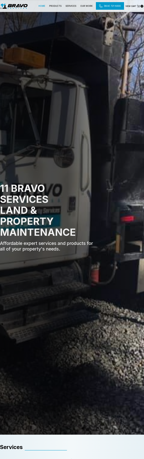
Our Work (86, 6)
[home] (14, 6)
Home (42, 6)
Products (55, 6)
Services (71, 6)
